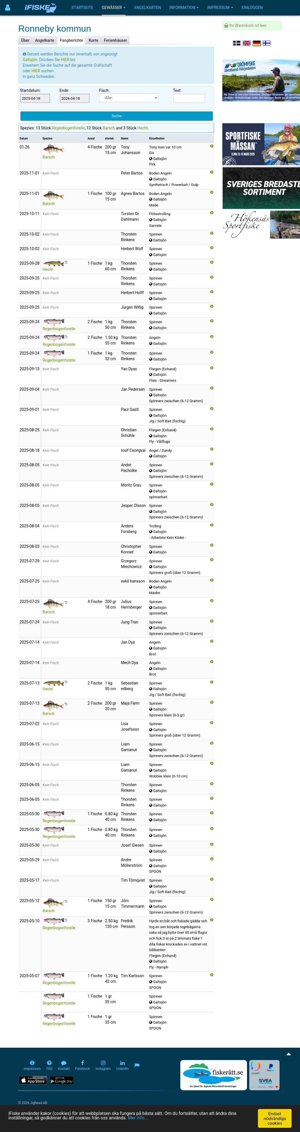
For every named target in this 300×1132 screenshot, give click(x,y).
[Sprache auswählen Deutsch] (257, 43)
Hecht (142, 128)
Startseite (82, 7)
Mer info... (146, 1118)
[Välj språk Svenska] (237, 43)
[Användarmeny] (7, 7)
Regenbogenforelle (68, 128)
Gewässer (114, 7)
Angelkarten (147, 7)
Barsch (109, 128)
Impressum (220, 7)
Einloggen (252, 7)
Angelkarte (44, 40)
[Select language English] (247, 43)
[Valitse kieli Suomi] (267, 43)
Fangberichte (71, 40)
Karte (93, 40)
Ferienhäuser (115, 40)
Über (25, 40)
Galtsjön (30, 59)
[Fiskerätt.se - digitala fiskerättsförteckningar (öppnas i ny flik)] (213, 1075)
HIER (65, 59)
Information (184, 7)
